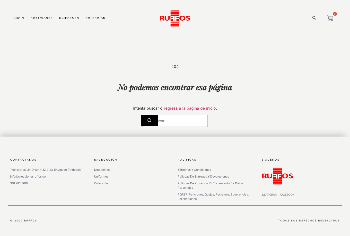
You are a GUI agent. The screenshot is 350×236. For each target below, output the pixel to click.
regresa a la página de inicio (190, 108)
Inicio (18, 18)
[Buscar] (149, 120)
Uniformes (69, 18)
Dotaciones (42, 18)
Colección (95, 18)
